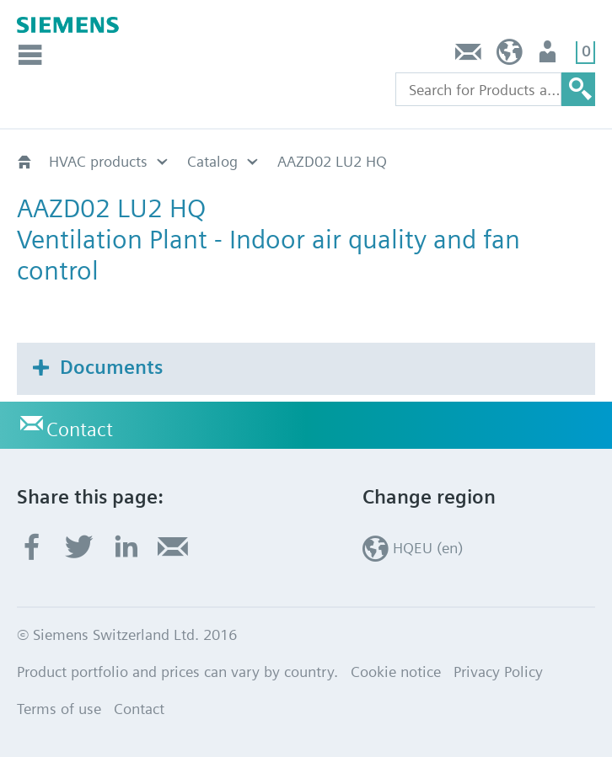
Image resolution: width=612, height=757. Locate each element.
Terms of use (59, 708)
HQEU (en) (428, 548)
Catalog (212, 161)
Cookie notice (396, 671)
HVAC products (98, 161)
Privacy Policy (498, 671)
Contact (79, 429)
